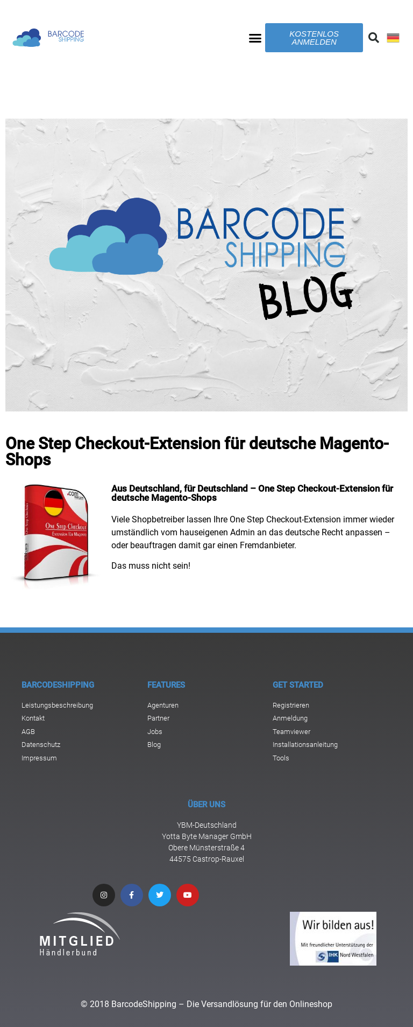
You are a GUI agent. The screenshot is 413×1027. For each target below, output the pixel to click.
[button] (255, 37)
